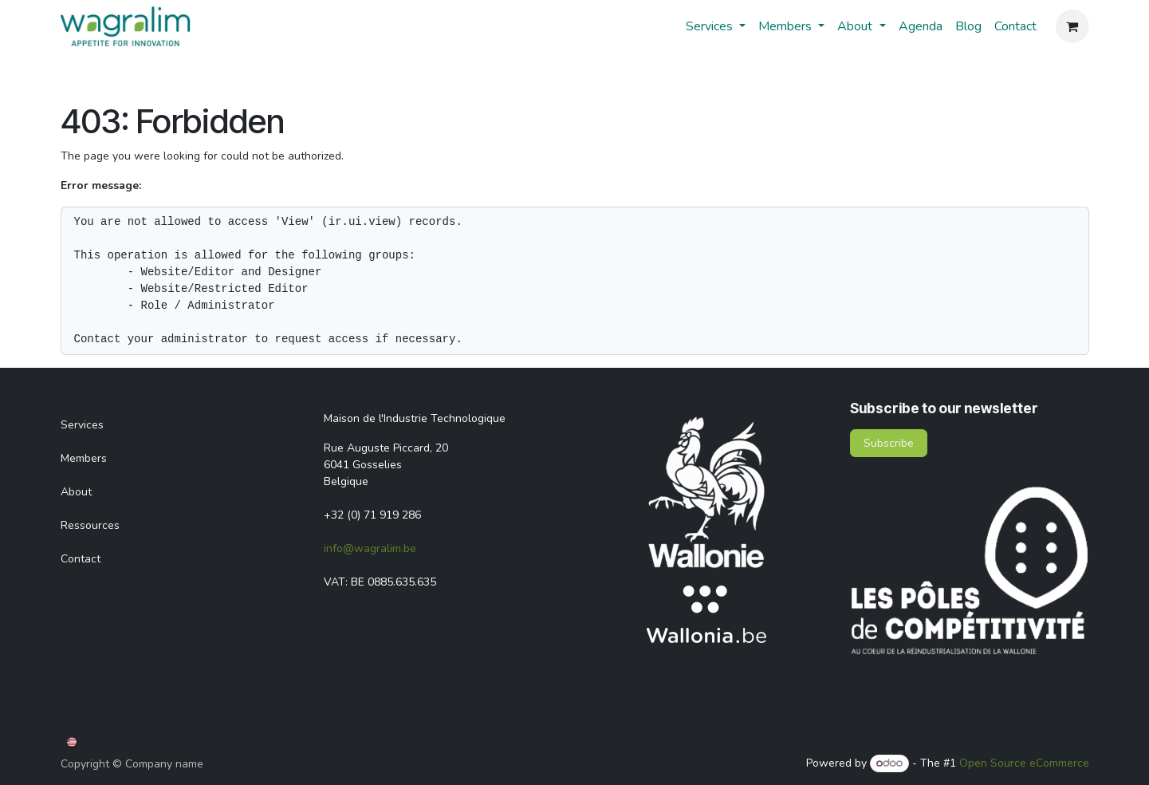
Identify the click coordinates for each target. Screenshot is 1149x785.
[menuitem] (715, 26)
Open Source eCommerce (1024, 763)
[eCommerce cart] (1072, 26)
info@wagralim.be (370, 548)
